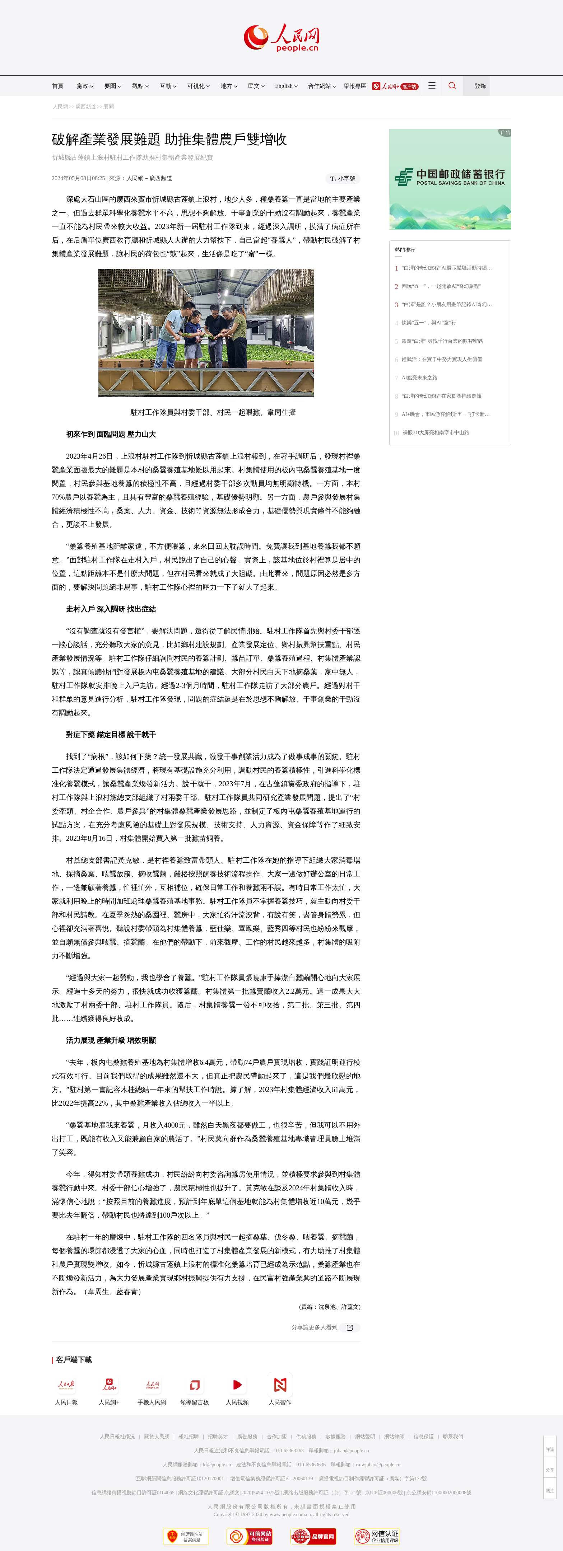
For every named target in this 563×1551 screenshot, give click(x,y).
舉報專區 (355, 86)
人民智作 (280, 1388)
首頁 (58, 86)
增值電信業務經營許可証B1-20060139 (271, 1478)
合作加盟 (277, 1436)
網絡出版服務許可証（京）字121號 (322, 1492)
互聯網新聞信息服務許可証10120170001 (180, 1478)
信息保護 (424, 1436)
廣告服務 (247, 1436)
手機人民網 (152, 1388)
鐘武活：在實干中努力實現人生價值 (442, 359)
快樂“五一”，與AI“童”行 (429, 322)
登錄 (480, 86)
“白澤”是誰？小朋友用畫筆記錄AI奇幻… (447, 304)
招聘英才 (218, 1436)
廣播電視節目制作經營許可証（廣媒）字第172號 (373, 1478)
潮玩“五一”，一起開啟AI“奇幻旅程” (441, 286)
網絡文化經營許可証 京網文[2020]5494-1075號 (229, 1492)
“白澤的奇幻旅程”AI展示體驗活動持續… (447, 268)
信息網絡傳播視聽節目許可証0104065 (133, 1492)
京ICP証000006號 (384, 1492)
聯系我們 (453, 1436)
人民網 (60, 106)
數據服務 (336, 1436)
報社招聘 (189, 1436)
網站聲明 (365, 1436)
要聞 (109, 106)
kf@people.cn (217, 1464)
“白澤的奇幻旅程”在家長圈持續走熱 (441, 396)
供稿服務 (306, 1436)
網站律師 (394, 1436)
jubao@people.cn (351, 1450)
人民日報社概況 (117, 1436)
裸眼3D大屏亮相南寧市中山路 (436, 432)
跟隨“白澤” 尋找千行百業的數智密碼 (442, 341)
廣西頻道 (86, 106)
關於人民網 (156, 1436)
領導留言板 (194, 1388)
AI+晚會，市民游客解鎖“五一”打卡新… (446, 414)
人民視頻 (237, 1388)
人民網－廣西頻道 (149, 178)
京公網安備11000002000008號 (438, 1492)
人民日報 (66, 1388)
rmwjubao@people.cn (378, 1464)
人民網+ (109, 1388)
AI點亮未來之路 (419, 377)
